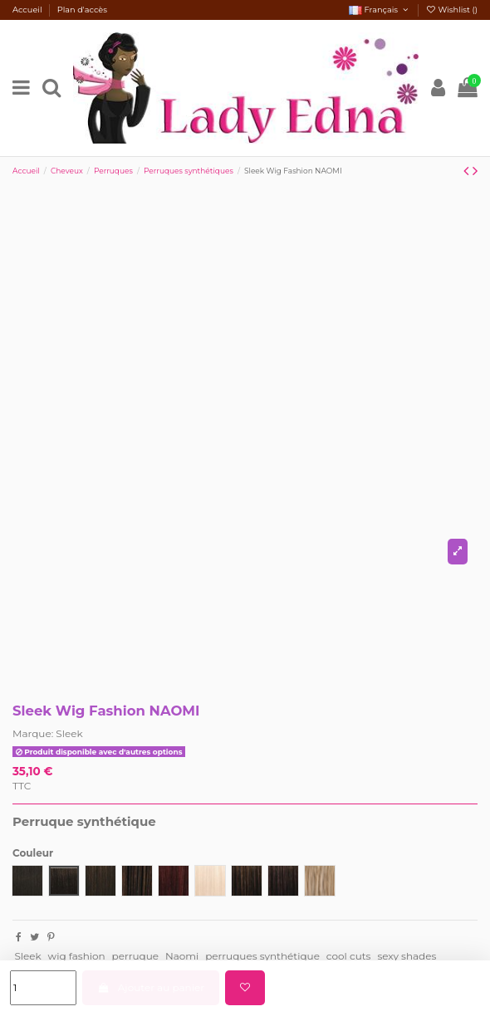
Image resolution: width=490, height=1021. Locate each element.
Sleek (69, 733)
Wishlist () (451, 9)
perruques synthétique (262, 956)
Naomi (181, 956)
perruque (135, 956)
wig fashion (76, 956)
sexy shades (406, 956)
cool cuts (348, 956)
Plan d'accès (82, 9)
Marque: (32, 733)
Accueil (28, 9)
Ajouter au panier (150, 987)
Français (379, 9)
